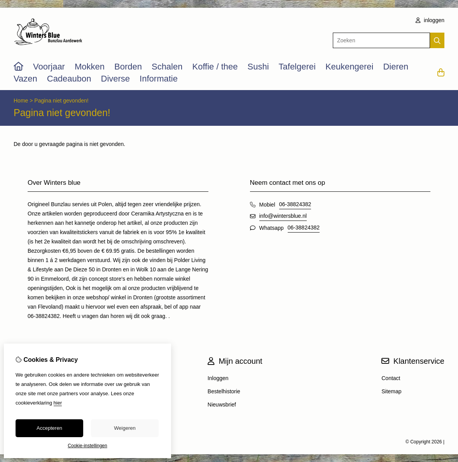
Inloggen (218, 378)
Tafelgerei (297, 66)
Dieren (395, 66)
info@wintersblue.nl (283, 216)
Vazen (25, 78)
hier (58, 403)
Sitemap (391, 391)
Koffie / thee (215, 66)
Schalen (167, 66)
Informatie (159, 78)
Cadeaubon (69, 78)
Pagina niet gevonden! (61, 100)
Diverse (115, 78)
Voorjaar (49, 66)
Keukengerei (349, 66)
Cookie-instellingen (87, 445)
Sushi (258, 66)
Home (21, 100)
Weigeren (124, 428)
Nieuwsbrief (222, 404)
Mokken (90, 66)
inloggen (430, 20)
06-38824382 (295, 204)
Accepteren (49, 428)
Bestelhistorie (224, 391)
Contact (390, 378)
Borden (128, 66)
